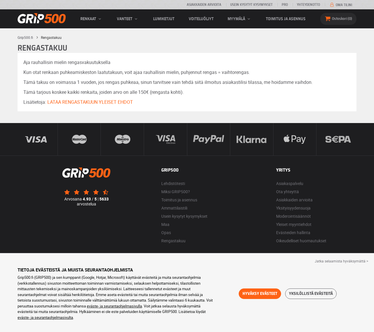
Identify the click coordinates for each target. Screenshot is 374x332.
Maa (165, 224)
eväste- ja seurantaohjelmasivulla (114, 306)
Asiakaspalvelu (289, 183)
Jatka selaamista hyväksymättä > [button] (341, 261)
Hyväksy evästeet (260, 294)
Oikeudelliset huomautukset (301, 240)
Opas (166, 232)
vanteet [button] (128, 19)
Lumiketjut (163, 19)
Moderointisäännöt (293, 216)
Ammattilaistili (174, 208)
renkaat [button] (91, 19)
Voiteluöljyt (201, 19)
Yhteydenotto (308, 4)
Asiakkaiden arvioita (204, 4)
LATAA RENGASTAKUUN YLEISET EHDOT (90, 102)
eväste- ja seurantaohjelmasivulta (45, 317)
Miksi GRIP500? (175, 191)
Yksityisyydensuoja (293, 208)
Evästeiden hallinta (293, 232)
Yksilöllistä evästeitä (311, 294)
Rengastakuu (173, 240)
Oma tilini (340, 5)
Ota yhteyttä (287, 191)
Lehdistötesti (173, 183)
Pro (285, 4)
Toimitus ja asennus (286, 19)
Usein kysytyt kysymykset (251, 4)
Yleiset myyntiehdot (293, 224)
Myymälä (240, 19)
